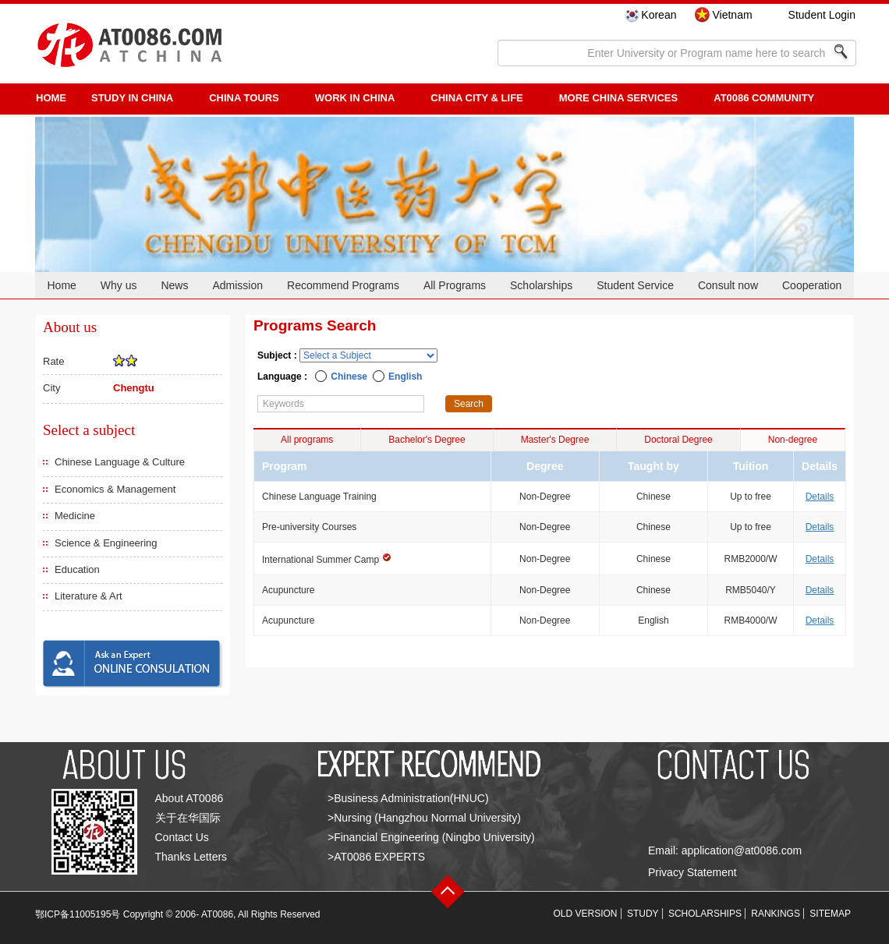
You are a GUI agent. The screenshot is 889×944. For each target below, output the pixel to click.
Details (820, 496)
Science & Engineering (106, 543)
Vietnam (732, 15)
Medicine (75, 515)
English (405, 376)
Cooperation (811, 285)
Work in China (355, 98)
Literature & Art (88, 596)
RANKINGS (775, 913)
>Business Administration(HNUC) (408, 798)
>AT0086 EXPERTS (376, 856)
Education (77, 569)
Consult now (728, 285)
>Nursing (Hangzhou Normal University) (424, 817)
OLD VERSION (586, 913)
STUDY (643, 913)
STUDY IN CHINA (132, 98)
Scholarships (541, 285)
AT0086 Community (764, 98)
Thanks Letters (191, 856)
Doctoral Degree (678, 439)
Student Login (821, 15)
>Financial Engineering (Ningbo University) (431, 837)
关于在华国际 (188, 817)
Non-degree (792, 439)
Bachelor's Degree (426, 439)
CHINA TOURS (244, 98)
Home (61, 285)
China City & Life (476, 98)
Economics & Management (115, 489)
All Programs (454, 285)
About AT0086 (189, 798)
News (174, 285)
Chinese (349, 376)
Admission (237, 285)
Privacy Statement (692, 872)
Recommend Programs (343, 285)
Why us (119, 285)
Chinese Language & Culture (120, 462)
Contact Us (182, 837)
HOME (51, 98)
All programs (307, 439)
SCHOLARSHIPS (705, 913)
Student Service (635, 285)
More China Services (618, 98)
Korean (658, 15)
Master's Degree (555, 439)
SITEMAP (830, 913)
